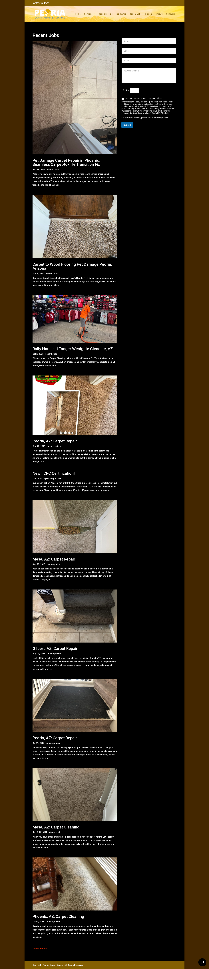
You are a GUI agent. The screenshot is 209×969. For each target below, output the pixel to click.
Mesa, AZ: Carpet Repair (54, 559)
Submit (127, 125)
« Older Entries (40, 948)
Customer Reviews (154, 14)
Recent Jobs (136, 14)
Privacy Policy (161, 118)
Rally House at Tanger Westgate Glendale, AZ (73, 348)
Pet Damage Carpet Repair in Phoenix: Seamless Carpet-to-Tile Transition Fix (66, 162)
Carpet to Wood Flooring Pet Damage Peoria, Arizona (72, 266)
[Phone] (148, 60)
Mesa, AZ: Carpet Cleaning (56, 827)
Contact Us (171, 14)
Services (88, 14)
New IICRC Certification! (54, 473)
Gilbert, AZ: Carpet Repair (55, 648)
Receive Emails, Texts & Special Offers (143, 98)
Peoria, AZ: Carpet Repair (55, 441)
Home (78, 14)
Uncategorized (54, 446)
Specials (103, 14)
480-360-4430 (42, 3)
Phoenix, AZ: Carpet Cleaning (58, 916)
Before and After (118, 14)
